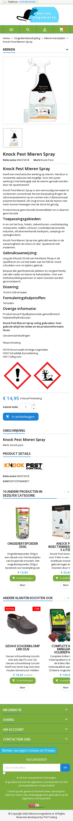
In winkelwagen (20, 417)
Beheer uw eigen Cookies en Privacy (28, 750)
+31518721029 (27, 2)
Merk (36, 160)
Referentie (9, 160)
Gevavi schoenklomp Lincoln (22, 647)
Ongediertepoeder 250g (22, 545)
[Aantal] (26, 407)
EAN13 (7, 481)
